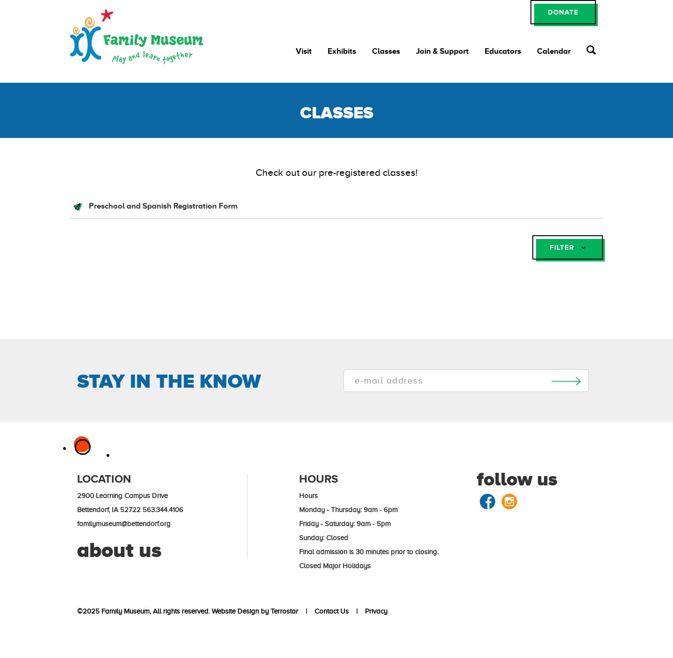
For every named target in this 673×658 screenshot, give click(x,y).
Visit (304, 51)
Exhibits (342, 51)
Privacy (374, 611)
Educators (503, 51)
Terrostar (284, 611)
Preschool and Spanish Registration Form (162, 206)
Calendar (554, 51)
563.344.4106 (163, 509)
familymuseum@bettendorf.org (124, 524)
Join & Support (442, 51)
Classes (386, 51)
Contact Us (330, 611)
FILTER (568, 247)
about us (119, 550)
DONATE (563, 12)
